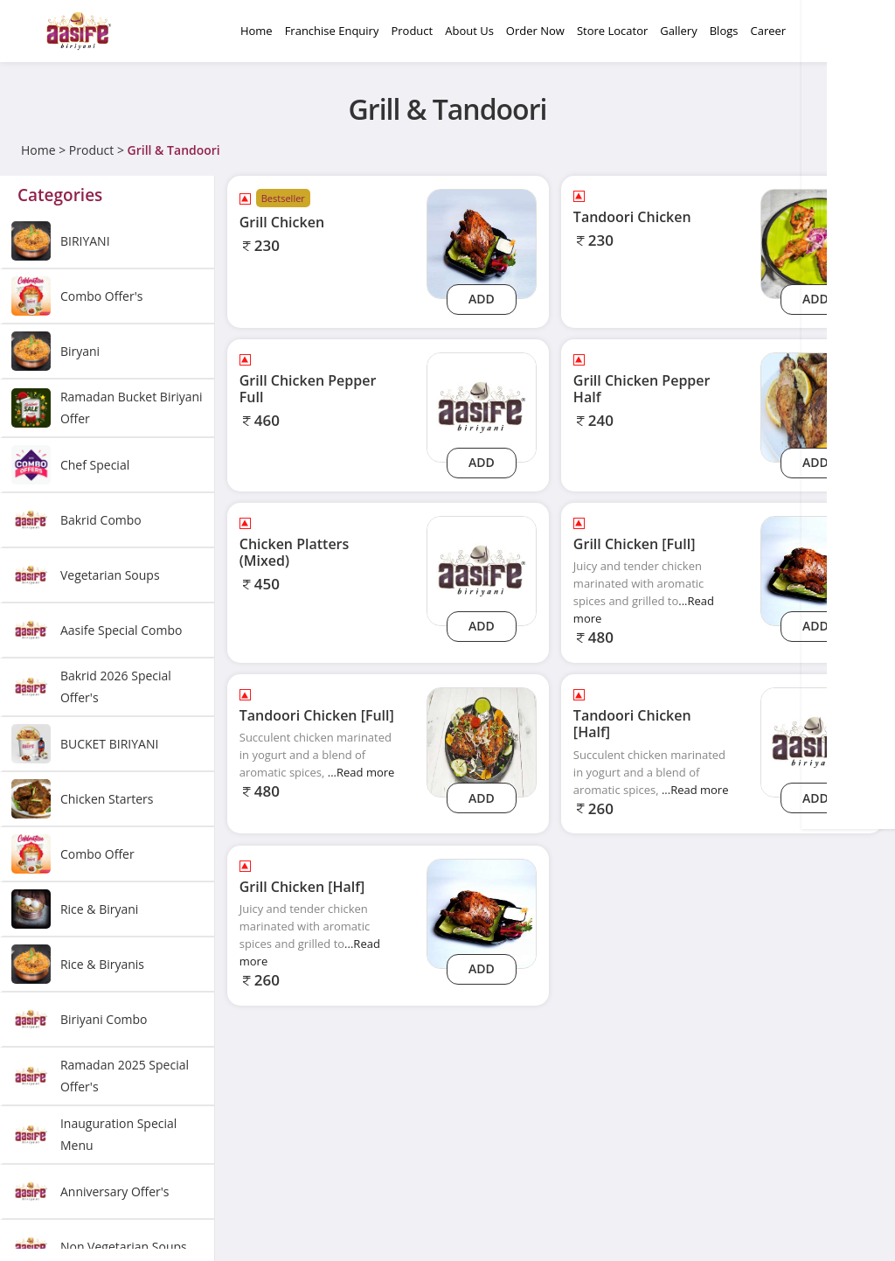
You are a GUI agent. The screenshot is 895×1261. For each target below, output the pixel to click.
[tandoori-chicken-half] (815, 741)
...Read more (361, 772)
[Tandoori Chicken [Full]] (481, 741)
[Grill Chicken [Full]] (815, 569)
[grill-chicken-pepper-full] (481, 406)
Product (91, 150)
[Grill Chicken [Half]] (481, 912)
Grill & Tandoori (174, 150)
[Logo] (78, 31)
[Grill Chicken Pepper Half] (815, 406)
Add (481, 298)
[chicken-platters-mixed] (481, 569)
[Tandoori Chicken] (815, 242)
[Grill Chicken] (481, 242)
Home (38, 150)
